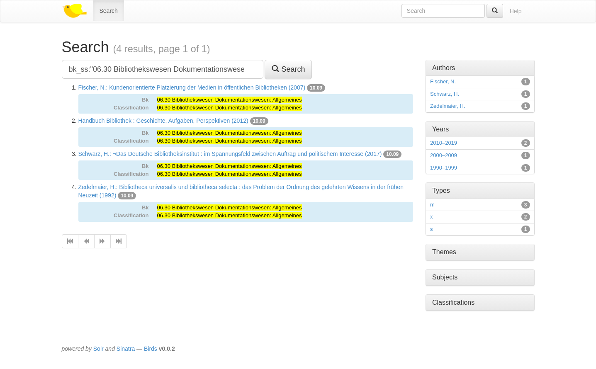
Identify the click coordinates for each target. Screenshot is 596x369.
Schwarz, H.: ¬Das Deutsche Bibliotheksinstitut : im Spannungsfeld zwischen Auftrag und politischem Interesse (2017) (230, 154)
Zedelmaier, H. (447, 106)
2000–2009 (443, 155)
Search (109, 10)
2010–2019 (443, 143)
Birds (150, 348)
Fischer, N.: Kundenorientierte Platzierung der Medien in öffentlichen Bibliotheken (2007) (192, 87)
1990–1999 (443, 168)
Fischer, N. (443, 81)
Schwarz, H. (444, 94)
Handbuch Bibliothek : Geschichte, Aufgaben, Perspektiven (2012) (163, 120)
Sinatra (126, 348)
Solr (98, 348)
